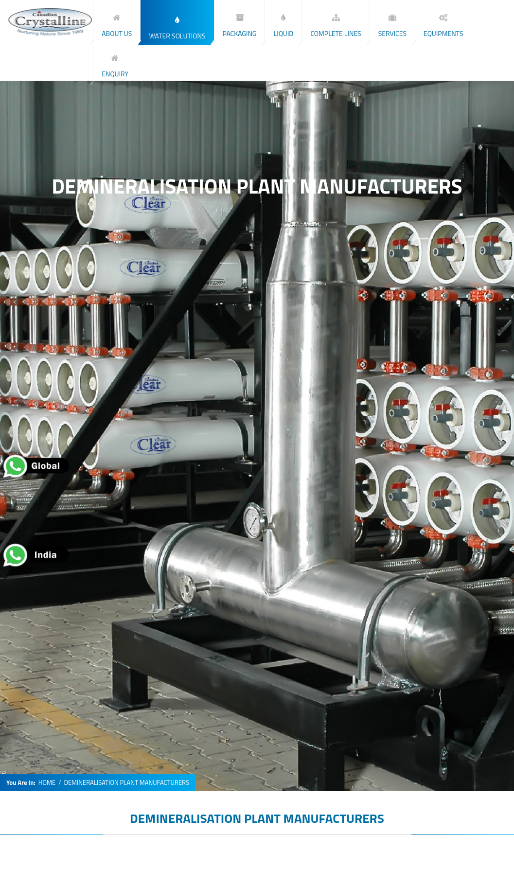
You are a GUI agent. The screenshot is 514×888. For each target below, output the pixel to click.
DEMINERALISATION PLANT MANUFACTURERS (257, 818)
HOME (46, 782)
